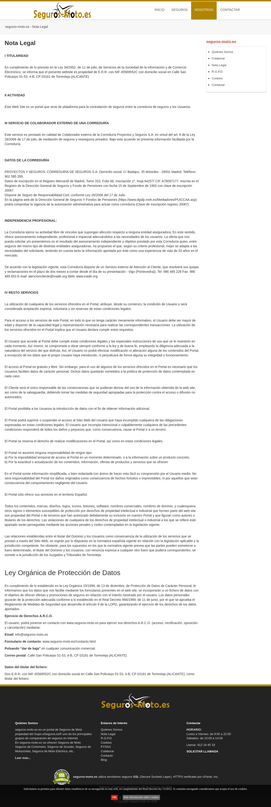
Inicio (159, 10)
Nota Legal (219, 65)
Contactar (230, 10)
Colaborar (218, 58)
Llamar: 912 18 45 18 (200, 745)
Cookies (217, 78)
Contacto (107, 755)
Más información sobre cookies (141, 797)
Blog (104, 759)
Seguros (179, 10)
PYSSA (106, 746)
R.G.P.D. (217, 71)
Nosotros (204, 10)
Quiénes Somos (222, 52)
